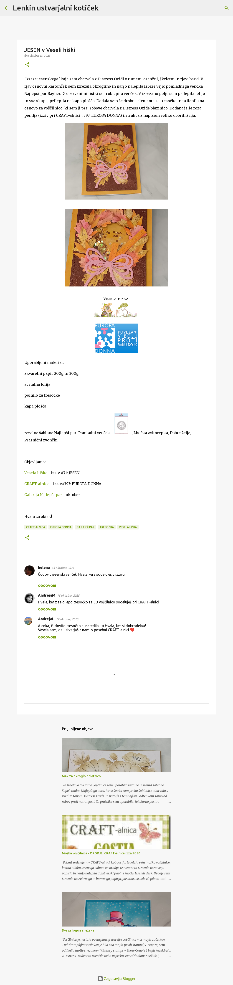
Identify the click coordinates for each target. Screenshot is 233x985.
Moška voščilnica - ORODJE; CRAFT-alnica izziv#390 (101, 853)
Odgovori (47, 585)
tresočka (106, 527)
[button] (27, 65)
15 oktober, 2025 (68, 595)
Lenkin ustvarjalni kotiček (56, 8)
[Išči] (105, 8)
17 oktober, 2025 (67, 619)
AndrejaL (46, 619)
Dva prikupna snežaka (78, 930)
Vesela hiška (35, 473)
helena (44, 567)
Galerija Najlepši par (43, 494)
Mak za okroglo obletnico (81, 776)
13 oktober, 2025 (63, 567)
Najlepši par (85, 527)
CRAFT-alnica (36, 483)
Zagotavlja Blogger (116, 979)
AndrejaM (46, 595)
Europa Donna (60, 527)
